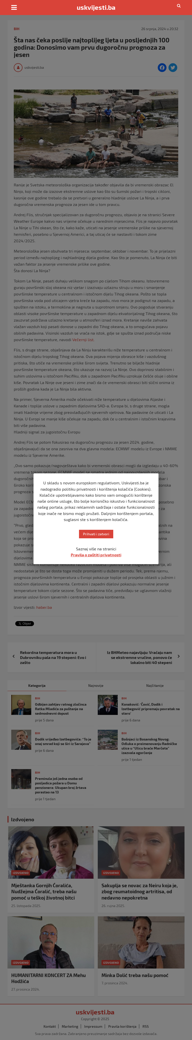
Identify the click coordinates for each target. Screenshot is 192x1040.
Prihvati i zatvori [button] (96, 534)
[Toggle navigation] (14, 7)
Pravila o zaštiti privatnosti (96, 554)
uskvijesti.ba (96, 7)
